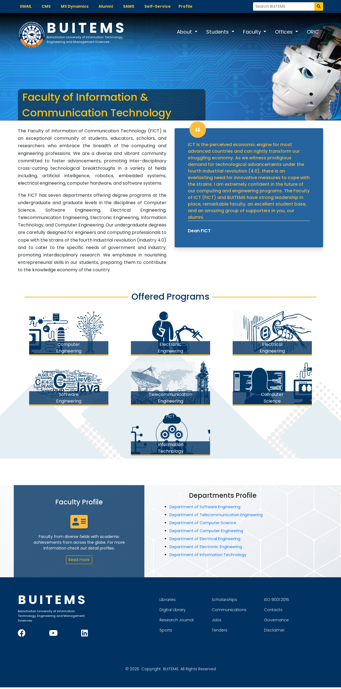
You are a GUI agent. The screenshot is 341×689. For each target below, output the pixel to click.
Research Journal (196, 621)
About (185, 31)
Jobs (236, 621)
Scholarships (244, 600)
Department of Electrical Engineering (208, 540)
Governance (296, 621)
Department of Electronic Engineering (209, 548)
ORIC (313, 31)
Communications (248, 610)
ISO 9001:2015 (296, 600)
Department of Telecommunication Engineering (219, 516)
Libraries (187, 600)
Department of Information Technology (211, 556)
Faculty (252, 31)
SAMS (128, 6)
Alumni (105, 6)
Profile (185, 6)
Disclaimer (294, 631)
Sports (185, 631)
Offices (284, 31)
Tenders (239, 631)
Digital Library (192, 610)
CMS (46, 6)
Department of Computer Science (206, 524)
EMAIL (26, 6)
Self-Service (157, 6)
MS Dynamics (75, 6)
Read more (79, 561)
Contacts (293, 610)
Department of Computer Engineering (209, 532)
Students (218, 31)
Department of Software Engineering (208, 508)
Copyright (151, 670)
